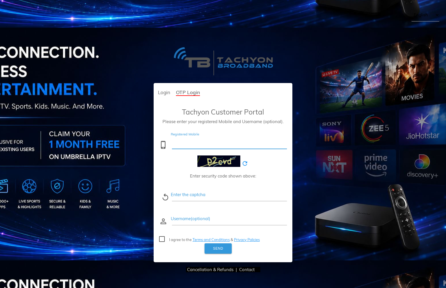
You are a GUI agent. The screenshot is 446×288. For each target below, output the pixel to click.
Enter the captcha (188, 194)
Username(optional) (190, 218)
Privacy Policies (247, 239)
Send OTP (218, 250)
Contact (249, 269)
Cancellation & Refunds (210, 269)
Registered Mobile (185, 134)
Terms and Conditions (211, 239)
